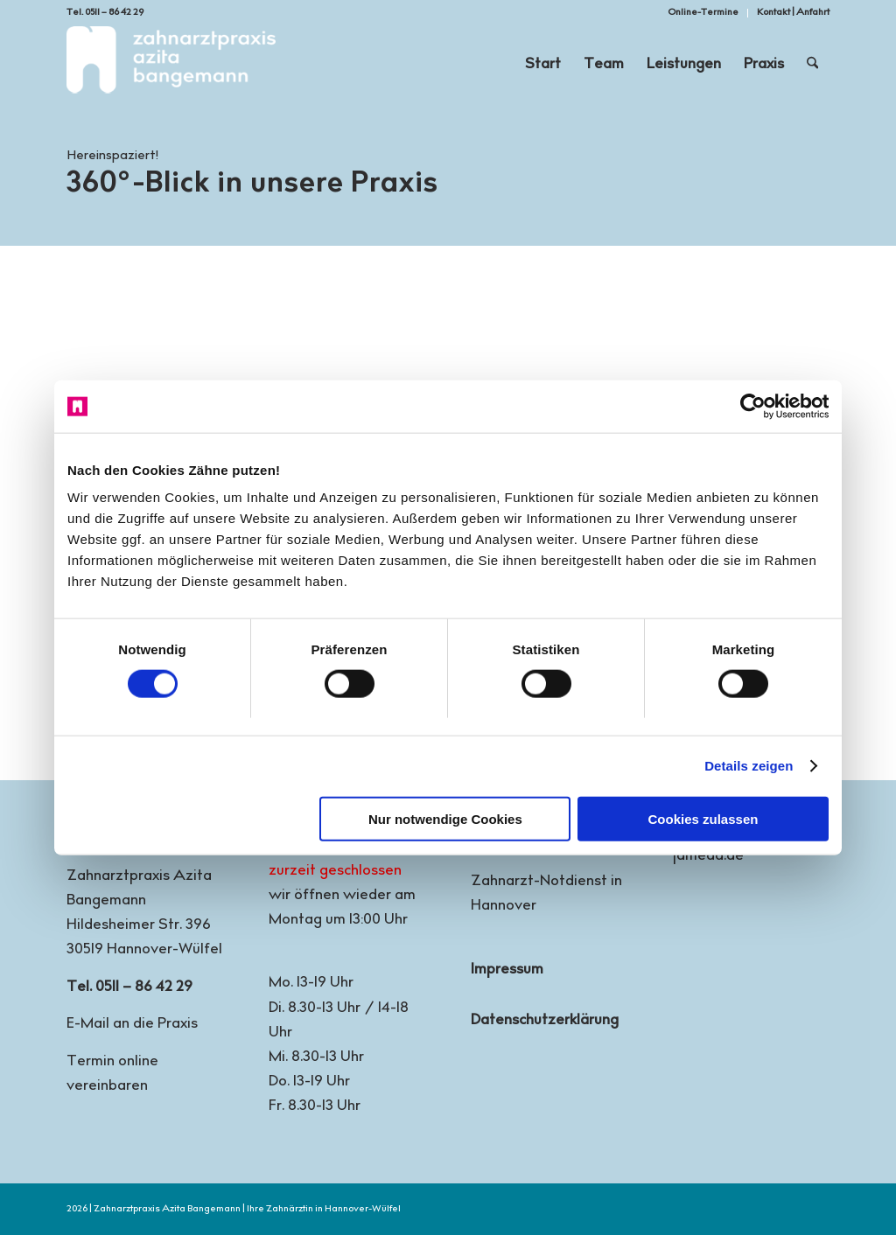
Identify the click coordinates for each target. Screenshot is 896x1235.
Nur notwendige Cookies (445, 818)
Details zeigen (748, 765)
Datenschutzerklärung (545, 1021)
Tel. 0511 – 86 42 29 (105, 12)
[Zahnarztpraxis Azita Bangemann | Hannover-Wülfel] (171, 65)
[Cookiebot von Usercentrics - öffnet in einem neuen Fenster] (752, 407)
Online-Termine (703, 12)
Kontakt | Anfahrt (793, 12)
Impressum (507, 970)
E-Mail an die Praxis (132, 1024)
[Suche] (812, 65)
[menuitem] (703, 13)
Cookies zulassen (703, 818)
